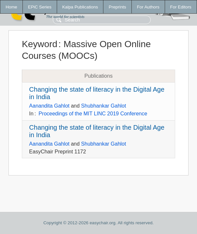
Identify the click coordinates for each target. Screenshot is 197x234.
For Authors (148, 7)
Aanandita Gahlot (49, 106)
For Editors (180, 7)
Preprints (117, 7)
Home (11, 7)
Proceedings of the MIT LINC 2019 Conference (92, 113)
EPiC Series (40, 7)
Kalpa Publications (80, 7)
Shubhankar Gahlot (103, 106)
